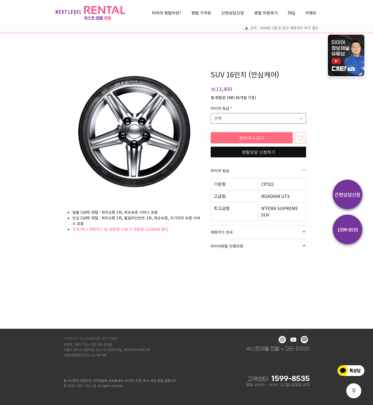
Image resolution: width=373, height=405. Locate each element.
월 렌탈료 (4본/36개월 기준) (233, 97)
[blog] (304, 339)
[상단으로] (354, 391)
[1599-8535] (347, 229)
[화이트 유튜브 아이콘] (293, 339)
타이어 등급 (221, 108)
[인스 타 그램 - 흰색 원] (282, 339)
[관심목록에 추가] (300, 137)
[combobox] (258, 118)
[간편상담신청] (347, 194)
